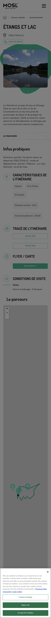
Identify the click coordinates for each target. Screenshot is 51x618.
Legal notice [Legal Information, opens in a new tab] (17, 592)
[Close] (48, 572)
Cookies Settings (25, 598)
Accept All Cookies (25, 613)
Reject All (25, 605)
